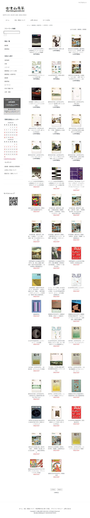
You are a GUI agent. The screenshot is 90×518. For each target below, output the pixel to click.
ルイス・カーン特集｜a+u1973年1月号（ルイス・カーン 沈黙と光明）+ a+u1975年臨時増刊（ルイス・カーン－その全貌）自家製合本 (56, 291)
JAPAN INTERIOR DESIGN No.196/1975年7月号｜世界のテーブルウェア (36, 422)
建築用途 (7, 81)
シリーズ (7, 67)
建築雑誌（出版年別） (37, 25)
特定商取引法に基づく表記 (43, 508)
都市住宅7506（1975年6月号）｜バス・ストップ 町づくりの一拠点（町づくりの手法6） (56, 156)
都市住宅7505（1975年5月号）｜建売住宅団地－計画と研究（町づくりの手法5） (76, 156)
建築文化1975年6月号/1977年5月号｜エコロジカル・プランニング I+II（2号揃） (36, 470)
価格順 (79, 29)
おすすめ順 (73, 29)
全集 (6, 63)
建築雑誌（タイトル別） (11, 70)
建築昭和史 (36, 314)
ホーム (6, 20)
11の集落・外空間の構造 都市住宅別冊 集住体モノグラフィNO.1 (56, 368)
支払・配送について (18, 20)
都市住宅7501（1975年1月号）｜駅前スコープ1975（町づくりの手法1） (56, 422)
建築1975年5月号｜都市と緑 (56, 48)
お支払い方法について (10, 170)
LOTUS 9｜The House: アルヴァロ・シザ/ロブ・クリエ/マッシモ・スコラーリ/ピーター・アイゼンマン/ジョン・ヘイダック (76, 185)
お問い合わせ (33, 20)
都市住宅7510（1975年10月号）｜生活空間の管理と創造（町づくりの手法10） (76, 130)
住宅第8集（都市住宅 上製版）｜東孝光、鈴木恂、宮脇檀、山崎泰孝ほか (76, 236)
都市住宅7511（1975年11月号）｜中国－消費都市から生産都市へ (56, 130)
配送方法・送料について (11, 173)
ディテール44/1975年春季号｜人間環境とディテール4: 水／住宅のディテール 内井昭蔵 (36, 183)
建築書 (6, 45)
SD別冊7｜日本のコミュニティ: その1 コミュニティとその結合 (36, 103)
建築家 (6, 78)
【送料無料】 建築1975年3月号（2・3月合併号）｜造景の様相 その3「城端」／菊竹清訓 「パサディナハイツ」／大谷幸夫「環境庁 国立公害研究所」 (36, 291)
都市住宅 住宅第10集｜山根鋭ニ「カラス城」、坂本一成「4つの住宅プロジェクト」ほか (76, 77)
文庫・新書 (7, 92)
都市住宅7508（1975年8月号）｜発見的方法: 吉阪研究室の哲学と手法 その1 (36, 395)
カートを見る (45, 20)
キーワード (7, 85)
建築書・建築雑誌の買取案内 (12, 166)
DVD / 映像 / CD (9, 88)
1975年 (51, 25)
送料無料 (7, 60)
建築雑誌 (7, 49)
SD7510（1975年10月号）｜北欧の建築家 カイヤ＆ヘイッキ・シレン (76, 369)
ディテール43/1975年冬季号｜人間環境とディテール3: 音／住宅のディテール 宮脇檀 (36, 50)
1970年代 (45, 25)
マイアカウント (82, 2)
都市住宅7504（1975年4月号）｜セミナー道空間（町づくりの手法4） (56, 103)
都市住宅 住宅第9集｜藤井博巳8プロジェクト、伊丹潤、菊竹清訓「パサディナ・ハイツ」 (76, 50)
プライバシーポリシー (57, 508)
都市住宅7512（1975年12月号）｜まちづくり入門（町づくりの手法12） (36, 130)
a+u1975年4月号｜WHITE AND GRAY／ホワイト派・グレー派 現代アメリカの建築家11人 (56, 342)
